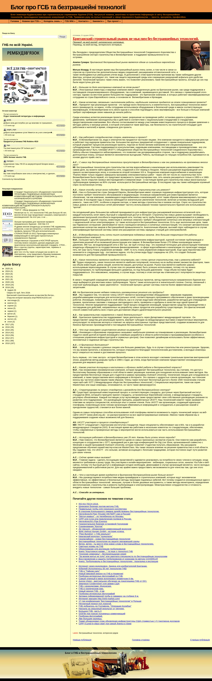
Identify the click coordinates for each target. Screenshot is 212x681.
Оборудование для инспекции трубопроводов (102, 549)
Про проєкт (114, 21)
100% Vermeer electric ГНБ (15, 157)
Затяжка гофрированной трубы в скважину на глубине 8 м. (109, 596)
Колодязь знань (53, 21)
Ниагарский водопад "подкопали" (96, 536)
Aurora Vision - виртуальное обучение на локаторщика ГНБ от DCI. (113, 581)
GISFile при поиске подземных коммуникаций (102, 613)
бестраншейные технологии (90, 633)
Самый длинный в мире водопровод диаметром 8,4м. (106, 578)
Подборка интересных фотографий (97, 593)
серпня (10, 306)
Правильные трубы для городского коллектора (103, 509)
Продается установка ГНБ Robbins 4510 (21, 141)
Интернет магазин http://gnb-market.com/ (99, 598)
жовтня (10, 303)
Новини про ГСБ (31, 21)
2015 (7, 330)
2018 (7, 287)
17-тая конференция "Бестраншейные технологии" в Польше (110, 601)
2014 (7, 332)
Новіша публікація (82, 639)
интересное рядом (110, 633)
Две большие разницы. (90, 618)
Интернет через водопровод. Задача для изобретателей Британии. (113, 566)
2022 (7, 277)
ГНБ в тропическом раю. (91, 588)
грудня (10, 290)
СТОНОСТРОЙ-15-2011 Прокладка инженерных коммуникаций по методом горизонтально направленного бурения (36, 235)
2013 (7, 335)
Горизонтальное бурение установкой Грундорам (103, 524)
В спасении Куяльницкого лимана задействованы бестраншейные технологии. (119, 511)
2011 (7, 341)
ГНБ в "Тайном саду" (89, 571)
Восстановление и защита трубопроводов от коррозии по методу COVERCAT (118, 559)
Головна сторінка (141, 639)
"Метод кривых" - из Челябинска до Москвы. (101, 516)
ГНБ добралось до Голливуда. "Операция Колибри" (105, 606)
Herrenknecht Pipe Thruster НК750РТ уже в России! (104, 514)
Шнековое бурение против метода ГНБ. (99, 506)
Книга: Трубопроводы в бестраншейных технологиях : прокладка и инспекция (118, 561)
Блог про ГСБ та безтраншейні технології (68, 7)
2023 (7, 274)
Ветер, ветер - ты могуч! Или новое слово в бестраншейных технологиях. (116, 544)
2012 (7, 338)
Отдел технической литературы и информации (24, 116)
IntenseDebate (19, 179)
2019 (7, 285)
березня (11, 316)
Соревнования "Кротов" (91, 526)
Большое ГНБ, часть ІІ (90, 611)
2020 (7, 282)
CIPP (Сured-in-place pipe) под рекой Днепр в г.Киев (105, 623)
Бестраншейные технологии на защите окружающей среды (109, 541)
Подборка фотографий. (91, 616)
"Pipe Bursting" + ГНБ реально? (95, 534)
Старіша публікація (200, 639)
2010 (7, 343)
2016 (7, 327)
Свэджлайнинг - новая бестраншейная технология (104, 539)
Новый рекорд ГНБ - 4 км (91, 591)
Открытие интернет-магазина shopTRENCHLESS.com (29, 298)
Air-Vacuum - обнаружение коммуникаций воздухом (105, 529)
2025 (7, 268)
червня (10, 311)
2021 (7, 279)
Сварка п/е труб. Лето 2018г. (18, 293)
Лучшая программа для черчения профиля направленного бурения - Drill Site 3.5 (34, 223)
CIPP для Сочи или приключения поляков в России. (105, 519)
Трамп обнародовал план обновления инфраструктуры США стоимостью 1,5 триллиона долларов (129, 621)
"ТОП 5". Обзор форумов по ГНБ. (29, 210)
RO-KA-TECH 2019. (88, 504)
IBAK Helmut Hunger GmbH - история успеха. (101, 531)
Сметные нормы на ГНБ (91, 546)
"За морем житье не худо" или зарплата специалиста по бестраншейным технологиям (123, 556)
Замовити (98, 21)
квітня (10, 314)
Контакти (83, 21)
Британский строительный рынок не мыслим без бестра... (31, 295)
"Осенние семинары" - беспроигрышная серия (102, 554)
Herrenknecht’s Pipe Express (93, 521)
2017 (7, 324)
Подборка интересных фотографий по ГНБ (101, 576)
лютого (10, 319)
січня (9, 322)
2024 (7, 271)
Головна (14, 21)
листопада (12, 300)
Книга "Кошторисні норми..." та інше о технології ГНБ (106, 551)
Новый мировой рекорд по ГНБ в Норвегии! (101, 573)
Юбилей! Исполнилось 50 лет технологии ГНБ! (103, 568)
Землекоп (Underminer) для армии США (99, 583)
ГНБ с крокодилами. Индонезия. (95, 586)
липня (10, 308)
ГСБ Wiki (70, 21)
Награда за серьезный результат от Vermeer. (101, 608)
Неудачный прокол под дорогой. (95, 603)
